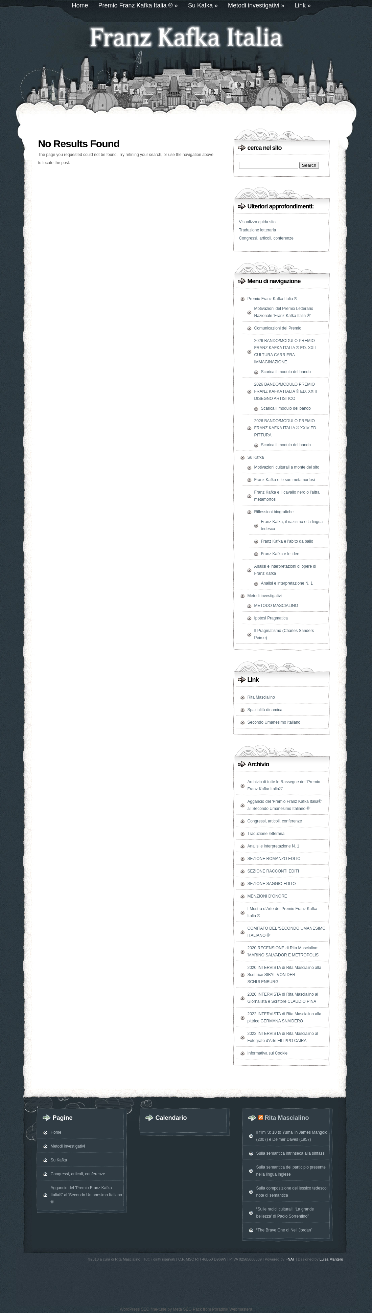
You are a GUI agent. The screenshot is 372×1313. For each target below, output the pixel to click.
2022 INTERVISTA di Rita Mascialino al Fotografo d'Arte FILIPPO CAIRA (283, 1037)
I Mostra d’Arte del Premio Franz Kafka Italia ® (283, 912)
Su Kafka (203, 5)
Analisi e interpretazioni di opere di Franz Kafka (285, 570)
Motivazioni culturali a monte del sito (287, 467)
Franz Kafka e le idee (280, 553)
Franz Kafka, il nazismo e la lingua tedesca (292, 525)
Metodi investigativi (256, 5)
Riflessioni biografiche (274, 512)
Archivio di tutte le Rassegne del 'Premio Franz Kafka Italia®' (284, 785)
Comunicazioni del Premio (277, 328)
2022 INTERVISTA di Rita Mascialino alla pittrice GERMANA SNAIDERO (284, 1017)
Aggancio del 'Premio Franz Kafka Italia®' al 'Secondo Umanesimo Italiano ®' (285, 805)
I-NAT (290, 1259)
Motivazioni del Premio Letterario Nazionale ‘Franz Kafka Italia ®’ (283, 312)
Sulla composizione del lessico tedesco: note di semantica (292, 1192)
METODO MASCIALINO (276, 605)
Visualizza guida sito (257, 222)
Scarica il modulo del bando (286, 371)
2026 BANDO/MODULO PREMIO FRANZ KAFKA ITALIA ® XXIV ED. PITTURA (286, 427)
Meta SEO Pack (187, 1309)
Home (80, 5)
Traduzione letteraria (257, 230)
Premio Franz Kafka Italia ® (138, 5)
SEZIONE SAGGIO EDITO (272, 883)
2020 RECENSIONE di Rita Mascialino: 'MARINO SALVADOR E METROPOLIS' (284, 951)
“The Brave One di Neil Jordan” (284, 1230)
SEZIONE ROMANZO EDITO (274, 858)
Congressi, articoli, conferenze (266, 238)
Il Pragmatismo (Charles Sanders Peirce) (284, 634)
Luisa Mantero (331, 1259)
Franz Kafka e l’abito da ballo (287, 541)
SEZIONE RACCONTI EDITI (273, 871)
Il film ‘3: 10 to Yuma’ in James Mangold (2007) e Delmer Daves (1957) (292, 1136)
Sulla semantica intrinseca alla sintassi (291, 1153)
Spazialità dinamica (265, 709)
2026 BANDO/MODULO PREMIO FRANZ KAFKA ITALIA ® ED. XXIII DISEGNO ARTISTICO (285, 391)
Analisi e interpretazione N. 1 (287, 583)
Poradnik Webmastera (232, 1309)
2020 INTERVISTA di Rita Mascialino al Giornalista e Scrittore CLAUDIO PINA (283, 998)
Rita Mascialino (261, 697)
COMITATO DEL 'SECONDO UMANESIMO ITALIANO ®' (287, 932)
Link (303, 5)
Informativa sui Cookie (268, 1053)
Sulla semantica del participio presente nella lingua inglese (291, 1171)
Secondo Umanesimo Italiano (274, 722)
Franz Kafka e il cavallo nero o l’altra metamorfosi (287, 496)
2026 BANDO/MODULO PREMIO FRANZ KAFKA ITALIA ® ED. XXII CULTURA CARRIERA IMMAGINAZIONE (285, 351)
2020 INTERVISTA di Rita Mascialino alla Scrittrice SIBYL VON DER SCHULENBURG (284, 974)
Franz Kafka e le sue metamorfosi (284, 479)
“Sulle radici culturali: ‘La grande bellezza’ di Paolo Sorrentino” (285, 1213)
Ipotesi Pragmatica (271, 618)
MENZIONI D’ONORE (267, 896)
